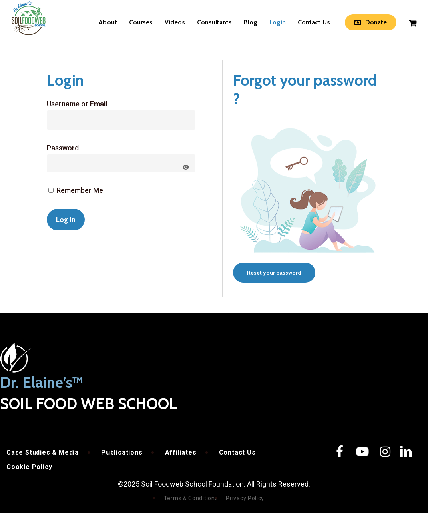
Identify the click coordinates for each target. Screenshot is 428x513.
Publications (122, 452)
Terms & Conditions (191, 498)
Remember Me (75, 190)
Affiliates (181, 452)
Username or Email (77, 104)
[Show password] (186, 167)
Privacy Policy (245, 498)
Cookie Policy (29, 467)
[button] (274, 273)
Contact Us (237, 452)
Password (63, 148)
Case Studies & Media (42, 452)
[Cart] (412, 22)
